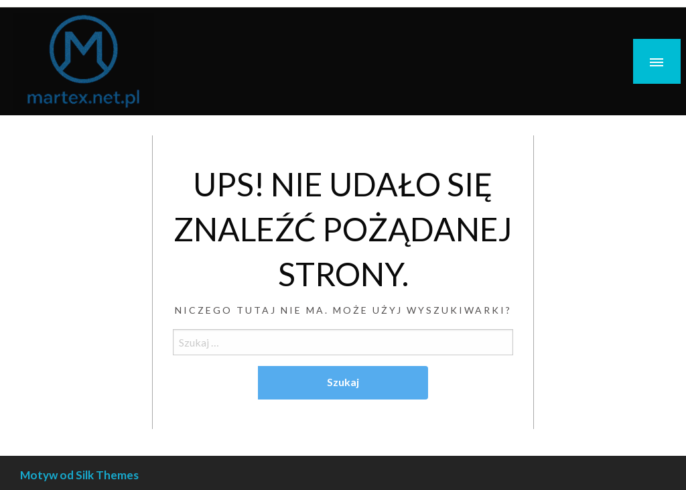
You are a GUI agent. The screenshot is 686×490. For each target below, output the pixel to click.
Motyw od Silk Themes (79, 475)
